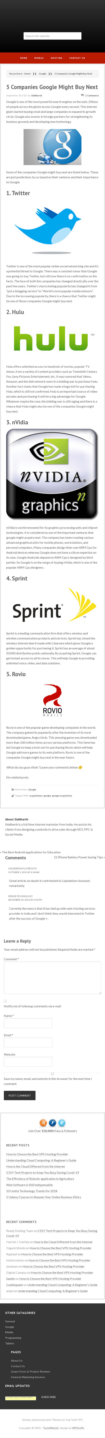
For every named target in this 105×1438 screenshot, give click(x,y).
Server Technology (20, 896)
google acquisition (62, 795)
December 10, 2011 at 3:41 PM (25, 899)
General (10, 1321)
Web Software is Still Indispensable (29, 1185)
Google (32, 789)
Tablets (9, 1343)
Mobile (9, 1332)
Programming (13, 1337)
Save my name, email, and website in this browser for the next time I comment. (48, 1081)
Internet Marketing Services (28, 1377)
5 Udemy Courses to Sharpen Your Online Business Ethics (43, 1197)
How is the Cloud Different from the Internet (35, 1166)
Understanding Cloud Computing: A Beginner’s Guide (41, 1160)
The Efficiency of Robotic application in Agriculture (40, 1178)
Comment (11, 959)
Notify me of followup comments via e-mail (32, 1006)
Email (8, 1035)
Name (9, 1015)
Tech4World (52, 14)
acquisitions (35, 795)
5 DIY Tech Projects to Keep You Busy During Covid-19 (42, 1172)
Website (9, 1054)
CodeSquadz (14, 1285)
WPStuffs (78, 1428)
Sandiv (10, 1278)
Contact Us (18, 1366)
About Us (17, 1360)
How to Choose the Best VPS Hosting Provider (37, 1154)
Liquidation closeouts (22, 868)
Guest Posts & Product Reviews (30, 1371)
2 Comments (92, 95)
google (47, 795)
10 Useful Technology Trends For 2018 (31, 1191)
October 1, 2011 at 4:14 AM (23, 872)
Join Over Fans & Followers (52, 1131)
